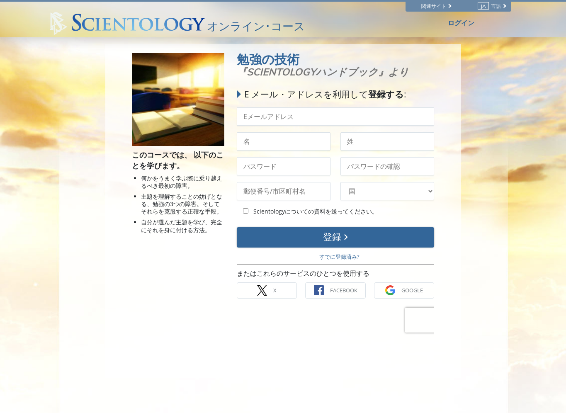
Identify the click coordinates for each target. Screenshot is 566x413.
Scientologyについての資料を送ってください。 (310, 211)
